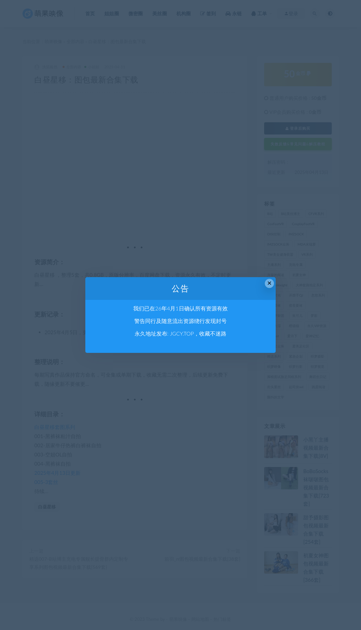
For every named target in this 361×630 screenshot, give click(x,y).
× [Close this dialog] (269, 283)
